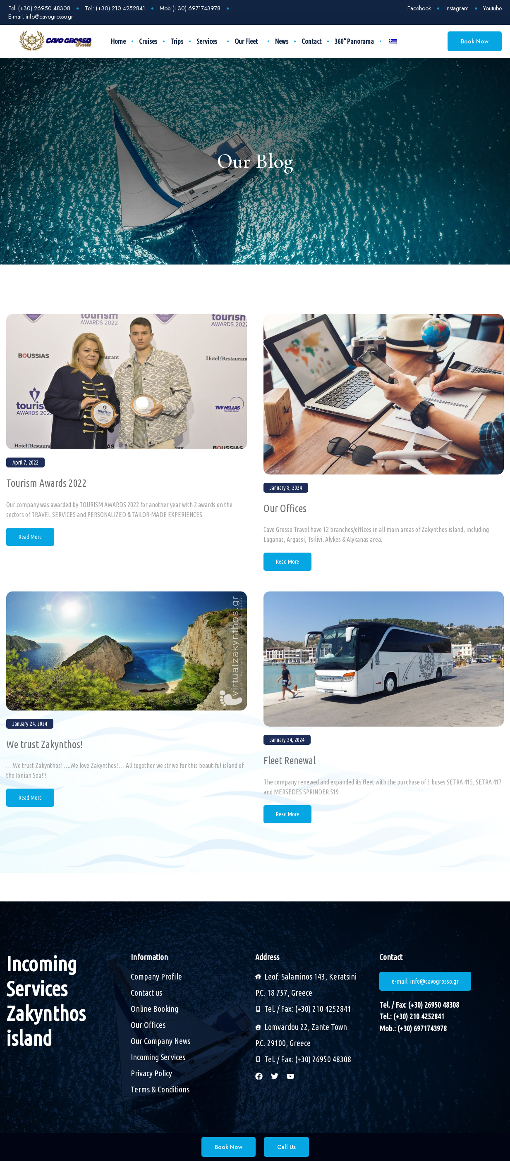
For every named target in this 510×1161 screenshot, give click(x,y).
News (281, 41)
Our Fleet (248, 41)
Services (208, 41)
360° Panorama (354, 41)
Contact (311, 41)
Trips (176, 41)
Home (118, 41)
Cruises (148, 41)
